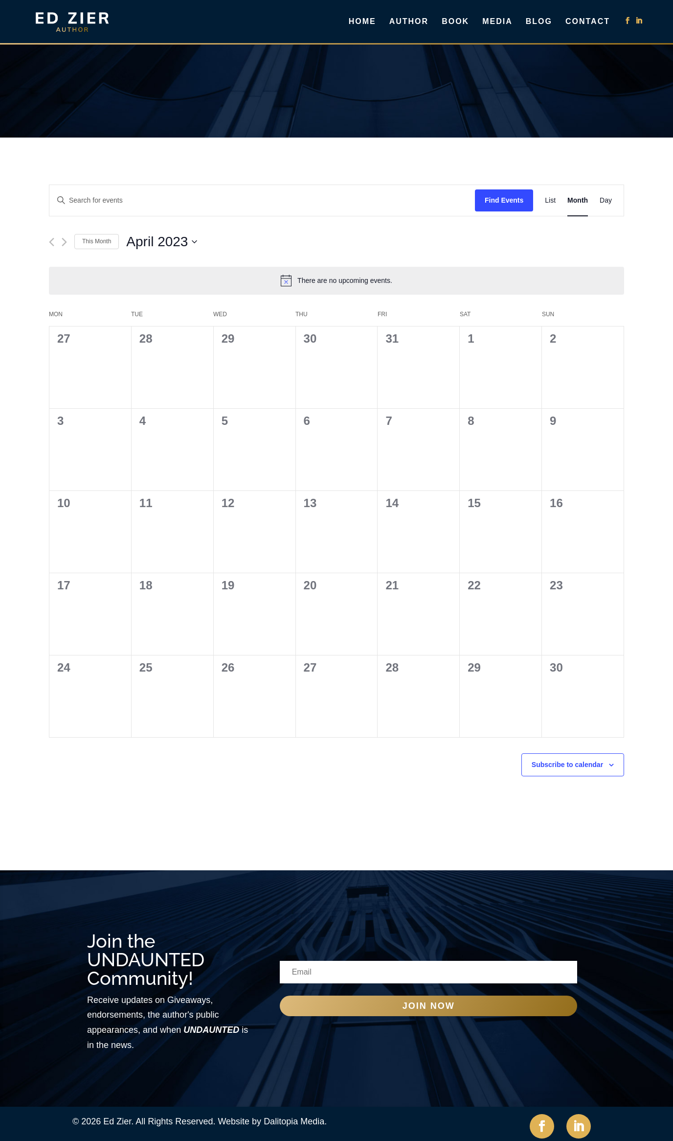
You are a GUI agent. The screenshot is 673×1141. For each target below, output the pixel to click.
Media (497, 21)
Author (408, 21)
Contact (587, 21)
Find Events (504, 200)
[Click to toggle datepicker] (161, 242)
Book (455, 21)
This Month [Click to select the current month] (96, 241)
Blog (539, 21)
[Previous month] (51, 242)
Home (362, 21)
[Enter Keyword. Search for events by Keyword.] (262, 200)
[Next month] (64, 242)
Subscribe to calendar (567, 764)
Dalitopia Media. (295, 1121)
